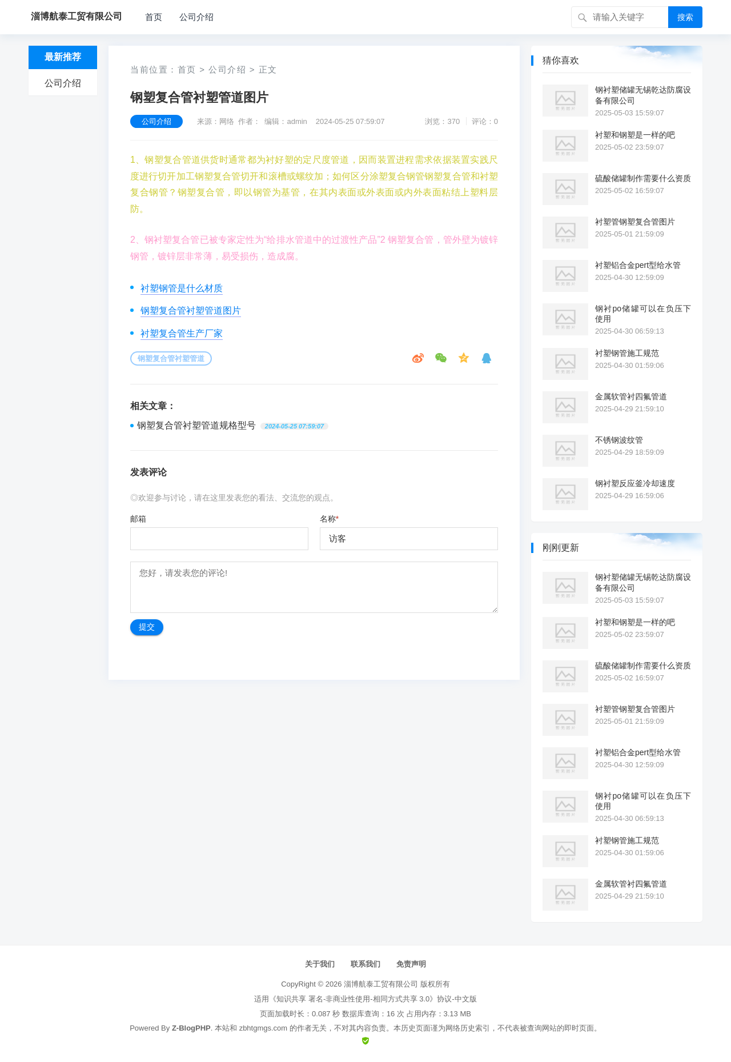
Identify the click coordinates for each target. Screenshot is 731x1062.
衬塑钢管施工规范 (627, 353)
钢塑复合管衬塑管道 (171, 358)
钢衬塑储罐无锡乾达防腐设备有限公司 (643, 95)
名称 (329, 518)
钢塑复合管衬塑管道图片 (190, 310)
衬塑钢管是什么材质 (181, 288)
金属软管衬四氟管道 (631, 396)
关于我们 (320, 964)
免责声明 (411, 964)
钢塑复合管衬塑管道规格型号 (196, 425)
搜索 (685, 17)
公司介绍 (196, 17)
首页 (153, 17)
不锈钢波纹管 (619, 439)
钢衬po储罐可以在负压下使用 (643, 313)
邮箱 (138, 518)
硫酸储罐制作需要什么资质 (643, 178)
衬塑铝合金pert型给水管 (638, 265)
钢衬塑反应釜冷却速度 (635, 483)
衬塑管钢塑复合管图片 (635, 221)
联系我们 (365, 964)
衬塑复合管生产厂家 (181, 333)
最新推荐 (63, 57)
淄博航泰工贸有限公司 (381, 984)
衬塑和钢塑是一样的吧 (635, 134)
